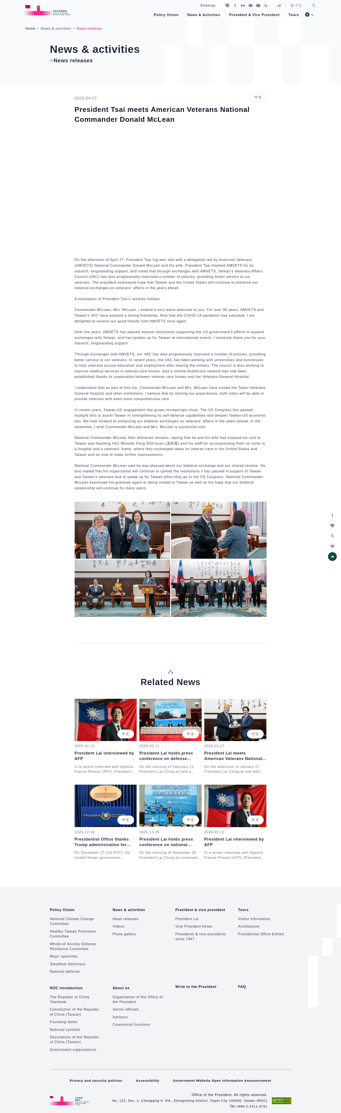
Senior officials (125, 1004)
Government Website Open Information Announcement (223, 1075)
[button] (313, 5)
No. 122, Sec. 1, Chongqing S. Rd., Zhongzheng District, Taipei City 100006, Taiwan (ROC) (186, 1095)
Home (30, 28)
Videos (118, 924)
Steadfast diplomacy (68, 961)
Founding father (64, 1017)
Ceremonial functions (131, 1019)
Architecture (248, 924)
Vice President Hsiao (193, 924)
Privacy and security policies (94, 1075)
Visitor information (254, 916)
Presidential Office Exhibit (261, 931)
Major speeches (64, 954)
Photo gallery (124, 931)
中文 (296, 5)
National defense (65, 969)
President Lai (187, 916)
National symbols (65, 1024)
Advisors (120, 1012)
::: (3, 2)
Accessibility (147, 1075)
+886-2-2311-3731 (251, 1101)
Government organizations (73, 1044)
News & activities (56, 28)
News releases (125, 916)
